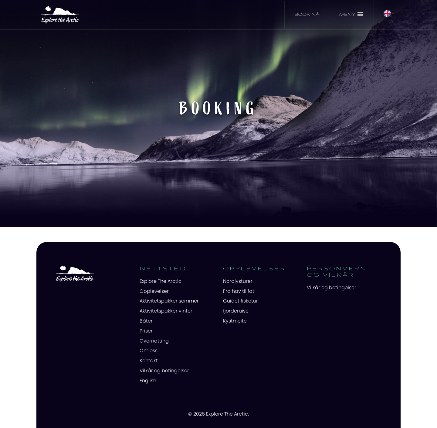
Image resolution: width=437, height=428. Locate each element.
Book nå (306, 14)
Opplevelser (154, 291)
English (148, 380)
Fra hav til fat (238, 291)
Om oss (149, 350)
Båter (146, 320)
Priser (146, 330)
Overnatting (154, 340)
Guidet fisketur (240, 300)
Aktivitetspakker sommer (169, 300)
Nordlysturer (237, 281)
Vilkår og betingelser (164, 370)
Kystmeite (235, 320)
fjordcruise (236, 310)
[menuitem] (177, 281)
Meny (351, 14)
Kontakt (149, 360)
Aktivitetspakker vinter (166, 310)
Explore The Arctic (160, 281)
